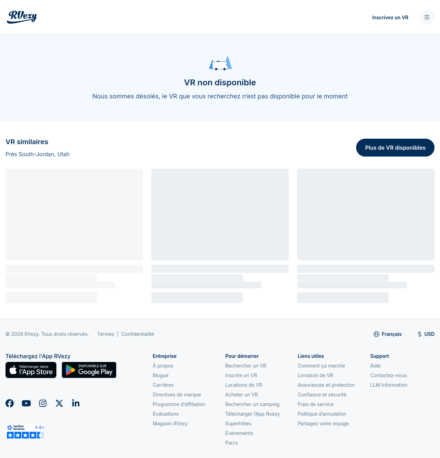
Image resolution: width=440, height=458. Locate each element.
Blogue (160, 375)
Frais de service (316, 404)
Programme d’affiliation (179, 404)
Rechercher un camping (252, 404)
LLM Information (388, 385)
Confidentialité (137, 334)
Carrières (163, 385)
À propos (163, 366)
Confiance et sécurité (322, 394)
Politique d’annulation (322, 414)
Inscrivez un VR (390, 17)
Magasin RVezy (170, 423)
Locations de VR (243, 385)
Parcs (231, 443)
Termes (105, 334)
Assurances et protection (326, 385)
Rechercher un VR (245, 366)
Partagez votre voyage (323, 423)
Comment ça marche (321, 366)
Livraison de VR (315, 375)
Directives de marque (177, 394)
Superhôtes (238, 423)
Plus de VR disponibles (395, 147)
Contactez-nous (388, 375)
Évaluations (166, 414)
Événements (239, 433)
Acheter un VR (241, 394)
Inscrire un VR (241, 375)
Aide (375, 366)
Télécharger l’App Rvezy (252, 414)
